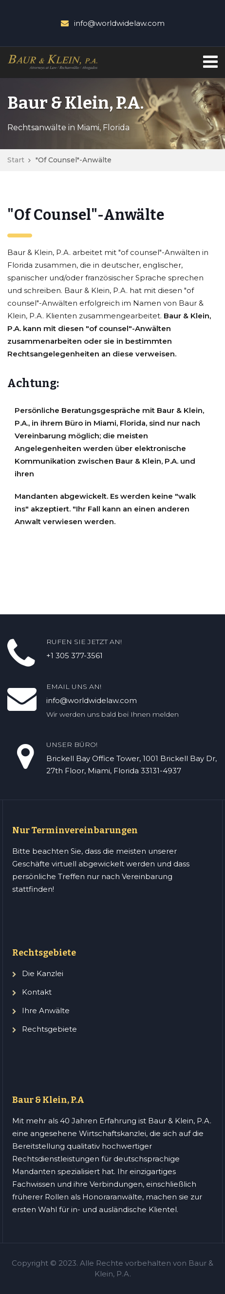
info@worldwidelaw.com (119, 23)
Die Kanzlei (42, 973)
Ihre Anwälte (46, 1010)
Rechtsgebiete (49, 1029)
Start (15, 160)
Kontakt (37, 992)
